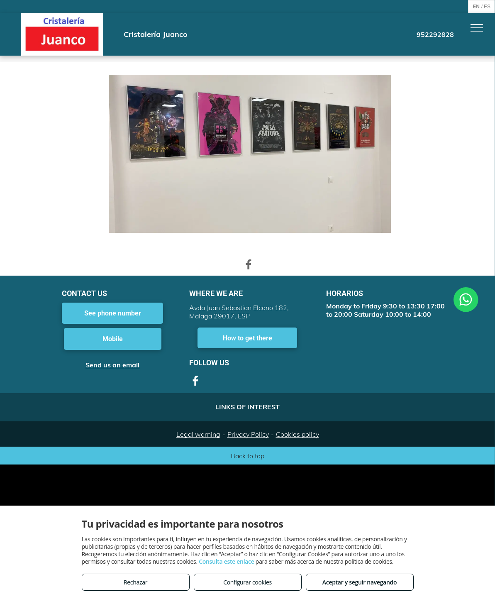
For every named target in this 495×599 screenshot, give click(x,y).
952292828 (435, 34)
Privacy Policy (248, 434)
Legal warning (198, 434)
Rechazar (135, 582)
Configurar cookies (247, 582)
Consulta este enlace (226, 561)
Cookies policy (297, 434)
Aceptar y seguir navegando (359, 582)
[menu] (477, 28)
